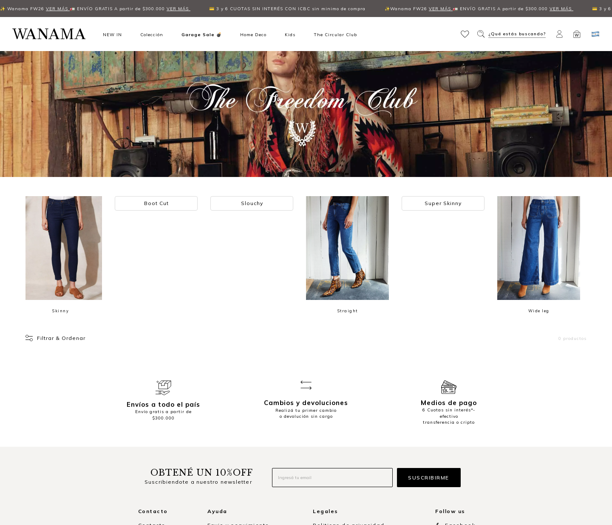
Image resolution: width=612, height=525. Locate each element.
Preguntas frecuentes (240, 435)
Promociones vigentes (347, 425)
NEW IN (112, 34)
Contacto (152, 403)
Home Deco (253, 34)
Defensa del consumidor (350, 446)
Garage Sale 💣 (201, 34)
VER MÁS (36, 8)
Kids (290, 34)
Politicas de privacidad (349, 403)
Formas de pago (232, 414)
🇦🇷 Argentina (158, 458)
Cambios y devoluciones (245, 425)
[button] (466, 33)
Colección (151, 34)
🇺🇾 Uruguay (155, 469)
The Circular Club (335, 34)
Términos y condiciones (349, 414)
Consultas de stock (236, 446)
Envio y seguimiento (238, 403)
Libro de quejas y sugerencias (360, 435)
